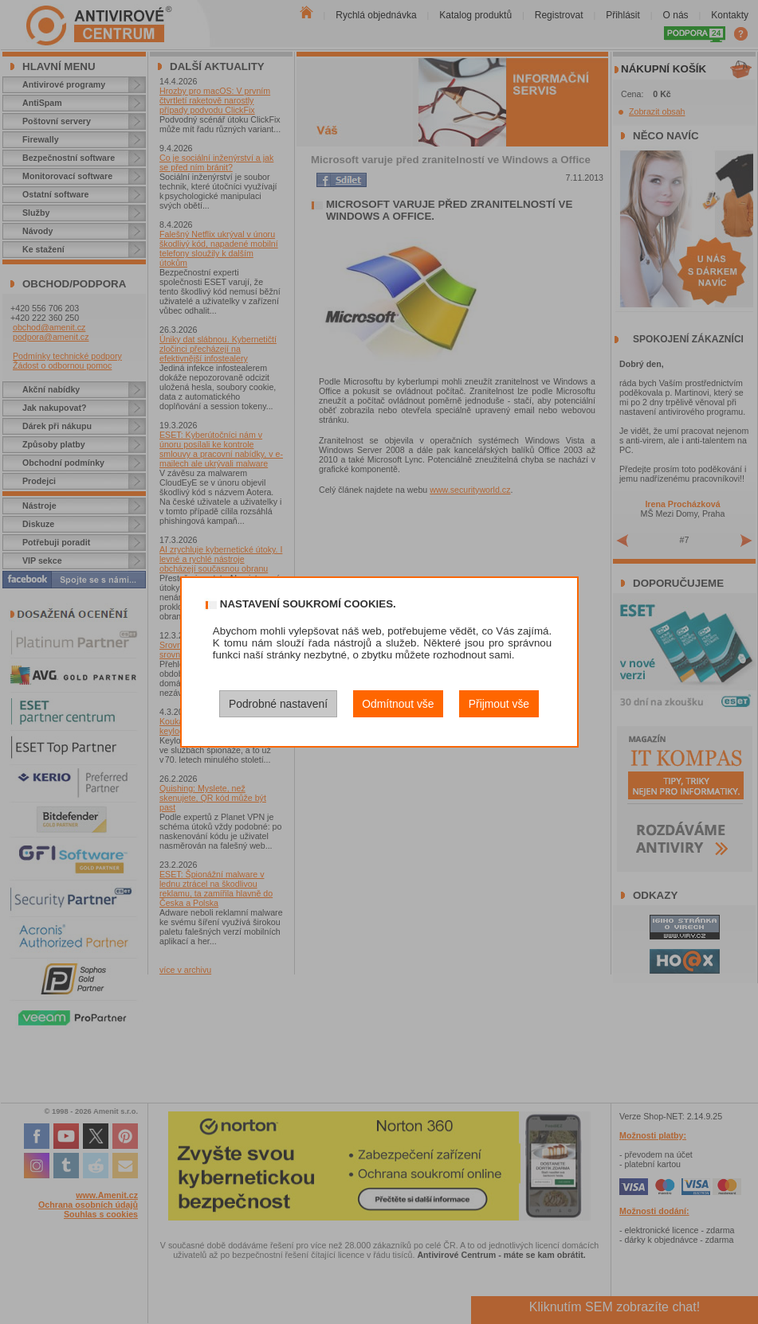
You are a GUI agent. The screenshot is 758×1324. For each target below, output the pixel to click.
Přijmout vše (499, 703)
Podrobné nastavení (278, 703)
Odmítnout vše (398, 703)
